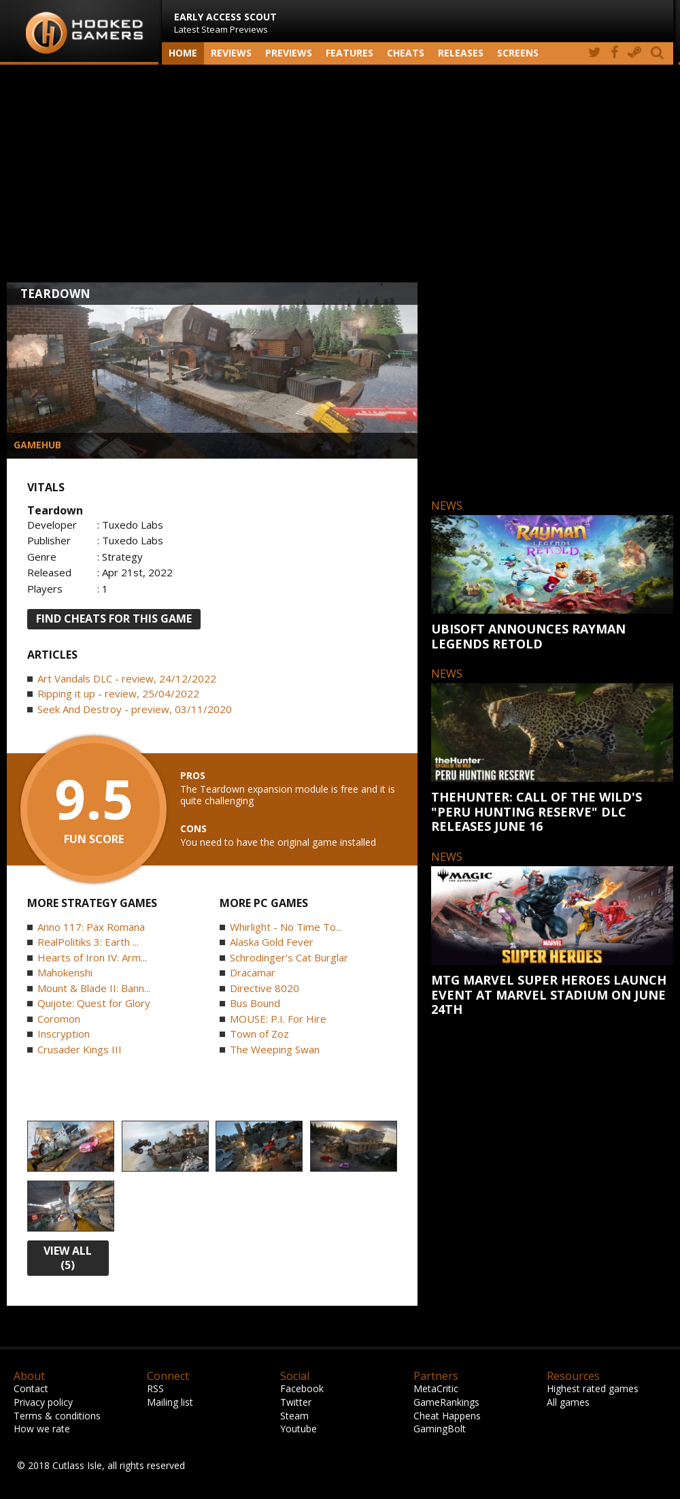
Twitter (295, 1402)
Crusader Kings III (79, 1049)
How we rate (42, 1428)
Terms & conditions (57, 1415)
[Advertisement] (340, 173)
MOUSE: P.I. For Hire (278, 1018)
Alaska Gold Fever (271, 942)
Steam (294, 1415)
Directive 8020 (264, 988)
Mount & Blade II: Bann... (93, 988)
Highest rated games (593, 1388)
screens (518, 52)
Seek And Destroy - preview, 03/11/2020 (134, 709)
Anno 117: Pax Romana (91, 927)
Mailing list (170, 1402)
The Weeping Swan (275, 1049)
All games (568, 1402)
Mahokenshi (64, 972)
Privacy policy (43, 1402)
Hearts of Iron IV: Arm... (92, 957)
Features (349, 52)
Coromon (58, 1018)
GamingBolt (439, 1428)
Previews (288, 52)
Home (183, 52)
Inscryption (63, 1033)
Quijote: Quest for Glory (93, 1003)
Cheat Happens (447, 1415)
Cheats (405, 52)
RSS (155, 1388)
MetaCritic (435, 1388)
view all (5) (68, 1257)
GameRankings (446, 1402)
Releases (460, 52)
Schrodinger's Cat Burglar (289, 957)
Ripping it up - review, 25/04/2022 (118, 693)
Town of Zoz (259, 1033)
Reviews (231, 52)
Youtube (298, 1428)
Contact (31, 1388)
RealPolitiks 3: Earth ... (88, 942)
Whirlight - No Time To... (286, 927)
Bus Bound (255, 1003)
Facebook (302, 1388)
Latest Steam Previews (225, 22)
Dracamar (252, 972)
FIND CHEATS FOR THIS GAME (114, 618)
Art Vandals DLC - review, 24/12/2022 (126, 678)
